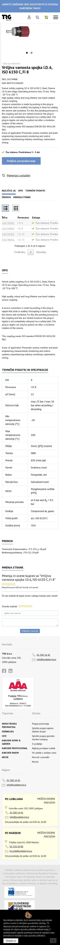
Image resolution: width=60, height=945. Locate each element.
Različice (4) (9, 190)
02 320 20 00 (16, 846)
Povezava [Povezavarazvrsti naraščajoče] (23, 217)
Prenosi (6, 197)
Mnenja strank (22, 197)
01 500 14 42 (43, 655)
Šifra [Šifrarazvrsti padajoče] (4, 217)
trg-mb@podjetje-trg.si (21, 851)
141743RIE (8, 222)
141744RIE (8, 228)
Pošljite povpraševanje (21, 161)
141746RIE (8, 239)
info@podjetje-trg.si (46, 659)
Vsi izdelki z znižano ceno (44, 752)
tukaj (46, 929)
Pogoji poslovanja (40, 723)
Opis (20, 190)
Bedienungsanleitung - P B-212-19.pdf (20, 552)
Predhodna (19, 252)
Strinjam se (11, 940)
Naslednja (41, 252)
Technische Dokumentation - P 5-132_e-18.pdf (24, 549)
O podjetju (37, 743)
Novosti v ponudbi (40, 757)
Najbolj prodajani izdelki (43, 748)
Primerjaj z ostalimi (18, 175)
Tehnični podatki (35, 190)
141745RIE (8, 234)
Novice (35, 761)
